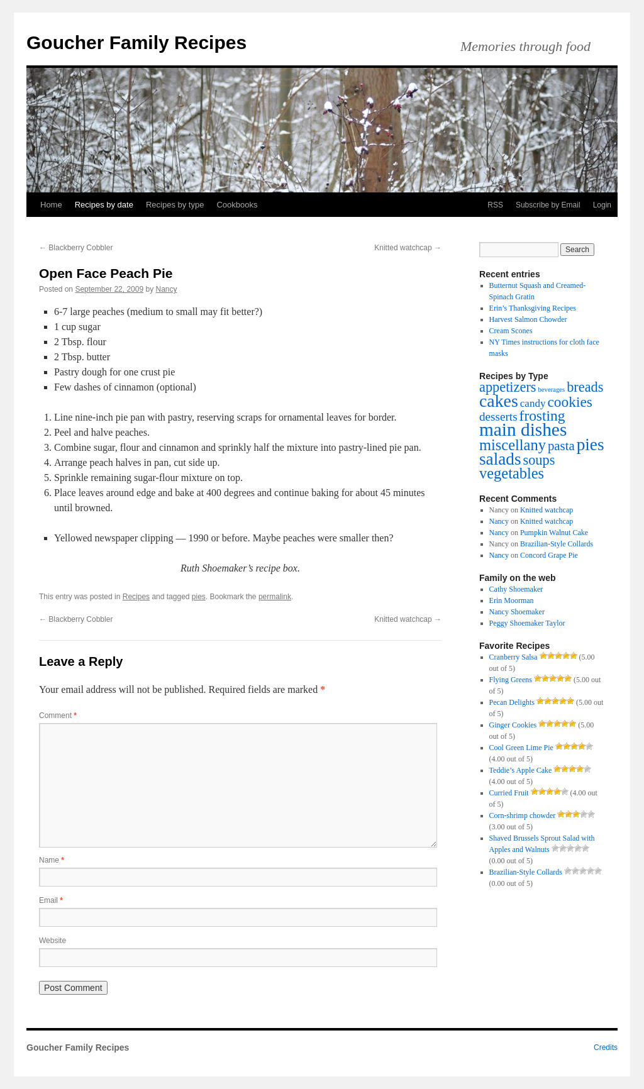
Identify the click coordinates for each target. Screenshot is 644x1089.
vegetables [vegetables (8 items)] (511, 473)
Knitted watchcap (407, 247)
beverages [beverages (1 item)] (551, 389)
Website (52, 940)
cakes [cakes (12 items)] (498, 401)
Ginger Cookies (513, 725)
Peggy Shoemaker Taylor (527, 623)
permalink (274, 596)
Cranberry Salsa (513, 657)
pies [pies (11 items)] (590, 444)
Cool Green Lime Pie (521, 747)
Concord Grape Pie (549, 555)
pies (199, 596)
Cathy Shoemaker (516, 589)
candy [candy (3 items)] (533, 403)
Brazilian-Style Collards (556, 543)
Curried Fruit (509, 792)
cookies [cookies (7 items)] (569, 402)
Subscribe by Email (548, 205)
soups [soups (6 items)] (539, 460)
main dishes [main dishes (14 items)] (523, 429)
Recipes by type (175, 204)
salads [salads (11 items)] (500, 459)
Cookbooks (236, 204)
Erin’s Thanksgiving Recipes (532, 308)
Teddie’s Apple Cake (520, 770)
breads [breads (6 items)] (585, 387)
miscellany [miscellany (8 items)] (512, 444)
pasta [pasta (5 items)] (561, 445)
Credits (606, 1047)
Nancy (166, 289)
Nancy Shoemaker (517, 611)
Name (51, 860)
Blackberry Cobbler (76, 247)
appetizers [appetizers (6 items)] (507, 387)
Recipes (136, 596)
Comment (58, 715)
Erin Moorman (511, 600)
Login (602, 205)
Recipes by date (104, 204)
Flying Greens (510, 679)
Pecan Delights (512, 702)
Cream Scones (511, 330)
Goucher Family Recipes (136, 42)
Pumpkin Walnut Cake (554, 532)
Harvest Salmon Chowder (528, 319)
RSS (495, 205)
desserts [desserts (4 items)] (498, 416)
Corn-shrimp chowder (522, 815)
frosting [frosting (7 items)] (542, 415)
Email (51, 900)
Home (51, 204)
